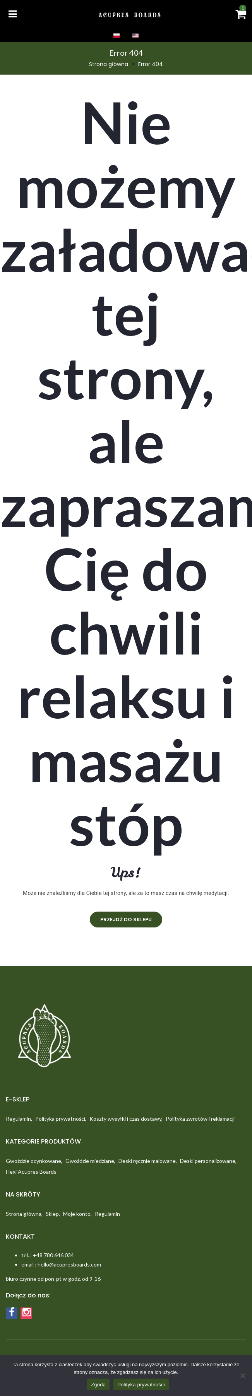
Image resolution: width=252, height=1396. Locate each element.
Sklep (52, 1213)
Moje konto (77, 1213)
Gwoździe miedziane (89, 1160)
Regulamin (18, 1118)
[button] (240, 16)
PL (116, 35)
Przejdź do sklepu (126, 919)
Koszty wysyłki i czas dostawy (125, 1118)
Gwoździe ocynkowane (33, 1160)
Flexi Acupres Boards (31, 1171)
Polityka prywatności (60, 1118)
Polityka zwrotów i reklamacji (200, 1118)
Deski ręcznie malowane (147, 1160)
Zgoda (98, 1384)
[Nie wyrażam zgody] (242, 1375)
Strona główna (108, 64)
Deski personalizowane (207, 1160)
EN (135, 35)
